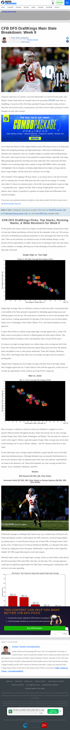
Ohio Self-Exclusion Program (35, 721)
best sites (41, 214)
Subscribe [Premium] (59, 2)
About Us (9, 681)
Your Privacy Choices (56, 681)
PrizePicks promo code (57, 210)
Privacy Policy (40, 681)
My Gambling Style (33, 685)
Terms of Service (18, 685)
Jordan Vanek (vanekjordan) (20, 38)
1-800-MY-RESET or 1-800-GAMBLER (30, 720)
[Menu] (67, 2)
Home (3, 7)
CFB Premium (25, 42)
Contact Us (28, 681)
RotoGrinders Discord (12, 204)
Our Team (18, 681)
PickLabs (18, 7)
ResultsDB (49, 7)
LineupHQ (10, 7)
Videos (33, 7)
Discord (57, 7)
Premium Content (32, 40)
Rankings (40, 7)
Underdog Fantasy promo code (15, 214)
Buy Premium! (34, 628)
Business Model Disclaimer (35, 688)
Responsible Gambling (50, 685)
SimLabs (26, 7)
